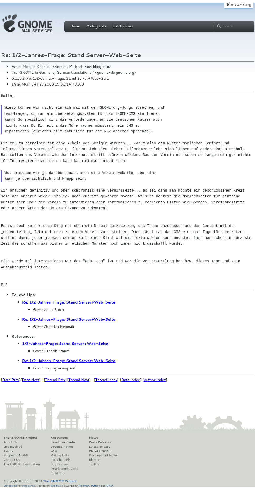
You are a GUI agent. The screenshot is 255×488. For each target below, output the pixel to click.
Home (75, 26)
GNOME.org (241, 4)
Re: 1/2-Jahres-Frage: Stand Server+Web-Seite (69, 302)
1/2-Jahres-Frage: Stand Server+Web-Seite (65, 343)
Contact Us (12, 460)
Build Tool (57, 473)
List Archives (123, 26)
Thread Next (78, 379)
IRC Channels (60, 460)
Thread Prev (55, 379)
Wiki (53, 451)
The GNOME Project (20, 437)
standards (28, 485)
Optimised (10, 485)
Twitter (94, 464)
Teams (8, 451)
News (93, 437)
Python (95, 485)
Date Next (30, 379)
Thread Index (106, 379)
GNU (109, 485)
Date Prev (10, 379)
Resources (59, 437)
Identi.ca (95, 460)
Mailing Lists (96, 26)
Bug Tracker (59, 464)
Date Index (130, 379)
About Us (10, 442)
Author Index (155, 379)
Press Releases (100, 442)
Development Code (64, 469)
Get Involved (13, 446)
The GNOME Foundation (22, 464)
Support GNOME (16, 455)
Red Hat (55, 485)
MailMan (83, 485)
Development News (103, 455)
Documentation (61, 446)
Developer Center (63, 442)
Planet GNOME (100, 451)
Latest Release (99, 446)
